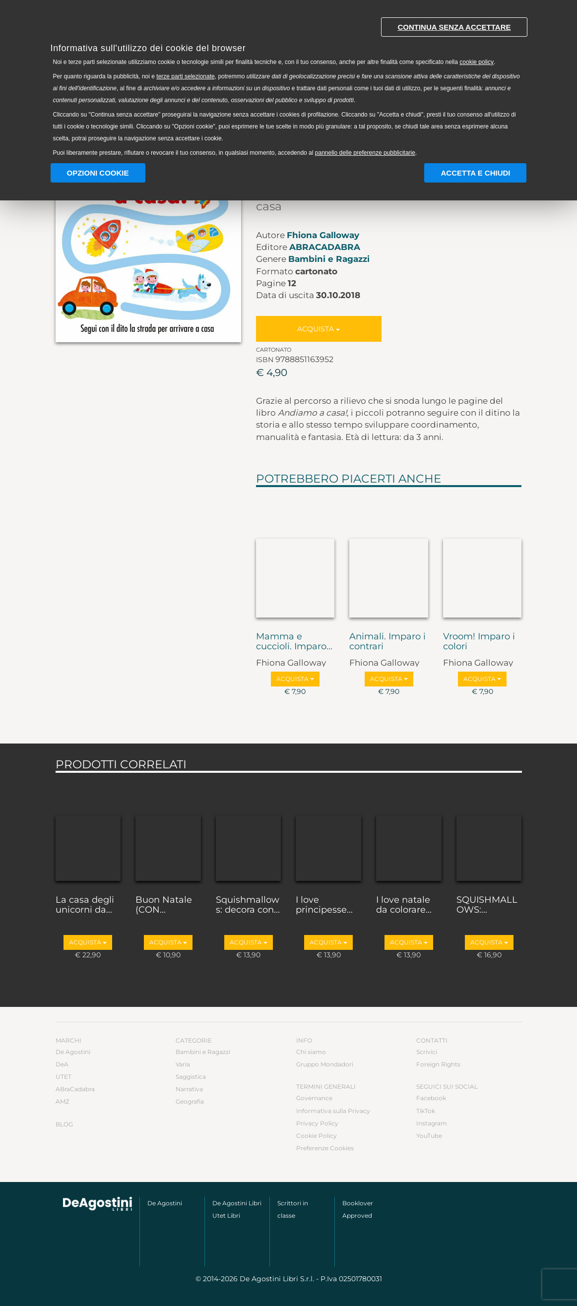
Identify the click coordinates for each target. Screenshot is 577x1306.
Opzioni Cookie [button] (98, 173)
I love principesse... (324, 905)
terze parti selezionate (185, 76)
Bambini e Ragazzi (329, 259)
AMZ (62, 1101)
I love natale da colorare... (404, 905)
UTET (63, 1076)
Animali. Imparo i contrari (387, 642)
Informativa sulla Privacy (333, 1111)
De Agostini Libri (236, 1203)
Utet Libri (226, 1215)
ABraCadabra (324, 247)
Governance (314, 1098)
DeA (62, 1064)
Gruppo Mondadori (324, 1064)
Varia (183, 1064)
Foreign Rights (438, 1064)
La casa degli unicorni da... (85, 905)
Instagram (431, 1123)
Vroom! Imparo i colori (479, 642)
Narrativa (189, 1089)
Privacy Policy (317, 1123)
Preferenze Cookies (325, 1148)
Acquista (318, 328)
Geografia (190, 1101)
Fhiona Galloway (323, 235)
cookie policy (476, 62)
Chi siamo (311, 1052)
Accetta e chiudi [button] (475, 173)
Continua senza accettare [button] (454, 27)
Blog (64, 1124)
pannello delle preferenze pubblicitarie (365, 152)
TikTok (425, 1111)
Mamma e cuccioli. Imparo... (294, 642)
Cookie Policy (316, 1135)
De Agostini (73, 1052)
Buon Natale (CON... (163, 905)
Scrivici (426, 1052)
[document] (289, 84)
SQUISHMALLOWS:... (486, 905)
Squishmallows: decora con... (248, 905)
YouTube (429, 1135)
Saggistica (191, 1076)
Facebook (431, 1098)
